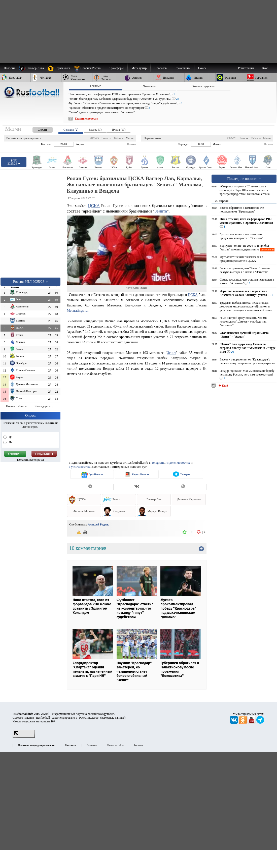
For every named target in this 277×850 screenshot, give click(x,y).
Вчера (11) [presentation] (118, 129)
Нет (11, 442)
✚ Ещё (223, 385)
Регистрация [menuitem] (246, 68)
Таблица (118, 137)
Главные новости (86, 118)
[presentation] (37, 129)
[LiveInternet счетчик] (24, 736)
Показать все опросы (30, 459)
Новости (106, 137)
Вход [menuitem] (265, 68)
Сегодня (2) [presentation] (70, 129)
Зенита (161, 211)
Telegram (157, 462)
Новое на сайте (115, 745)
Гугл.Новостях (79, 466)
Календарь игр (43, 406)
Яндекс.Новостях (177, 462)
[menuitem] (89, 68)
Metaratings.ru (77, 310)
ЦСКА (94, 205)
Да (10, 437)
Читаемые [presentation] (149, 86)
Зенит (171, 353)
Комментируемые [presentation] (203, 86)
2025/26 (94, 137)
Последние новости (244, 179)
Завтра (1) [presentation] (95, 129)
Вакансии (92, 745)
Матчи (129, 137)
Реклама (138, 745)
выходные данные (113, 717)
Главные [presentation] (95, 86)
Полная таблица (16, 406)
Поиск (202, 68)
